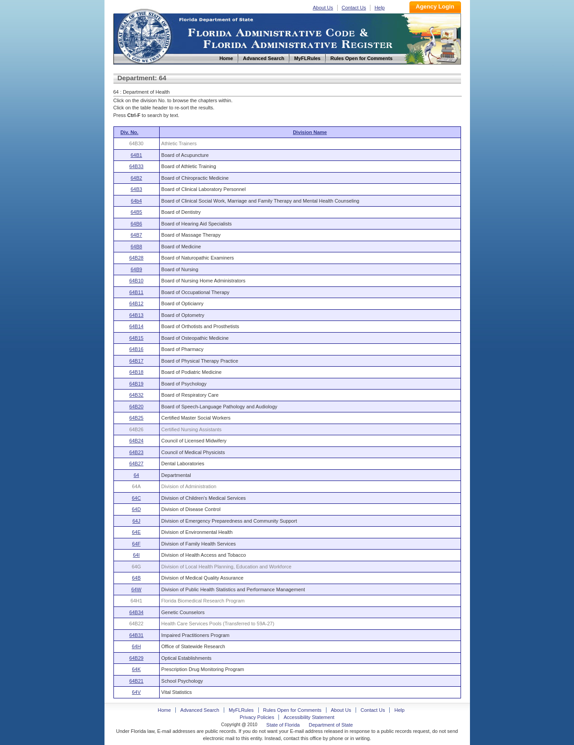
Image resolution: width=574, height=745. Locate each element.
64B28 (136, 257)
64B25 (136, 417)
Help (379, 7)
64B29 (136, 658)
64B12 (136, 303)
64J (136, 521)
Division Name (310, 132)
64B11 (136, 292)
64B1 (136, 155)
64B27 (136, 463)
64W (136, 589)
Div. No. (130, 132)
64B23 (136, 452)
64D (136, 509)
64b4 (136, 201)
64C (136, 498)
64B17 (136, 361)
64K (136, 669)
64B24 (136, 440)
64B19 (136, 383)
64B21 (136, 681)
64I (136, 555)
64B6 (136, 223)
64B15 (136, 338)
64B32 (136, 395)
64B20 (136, 406)
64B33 (136, 166)
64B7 (136, 235)
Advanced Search (199, 710)
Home (144, 35)
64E (136, 532)
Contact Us (354, 7)
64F (136, 543)
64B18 (136, 372)
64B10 (136, 280)
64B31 (136, 635)
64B (136, 577)
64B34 (136, 612)
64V (136, 692)
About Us (323, 7)
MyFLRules (241, 710)
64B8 (136, 246)
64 (136, 475)
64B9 (136, 269)
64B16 (136, 349)
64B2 (136, 178)
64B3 (136, 189)
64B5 (136, 212)
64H (136, 646)
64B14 (136, 326)
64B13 (136, 315)
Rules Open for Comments (292, 710)
